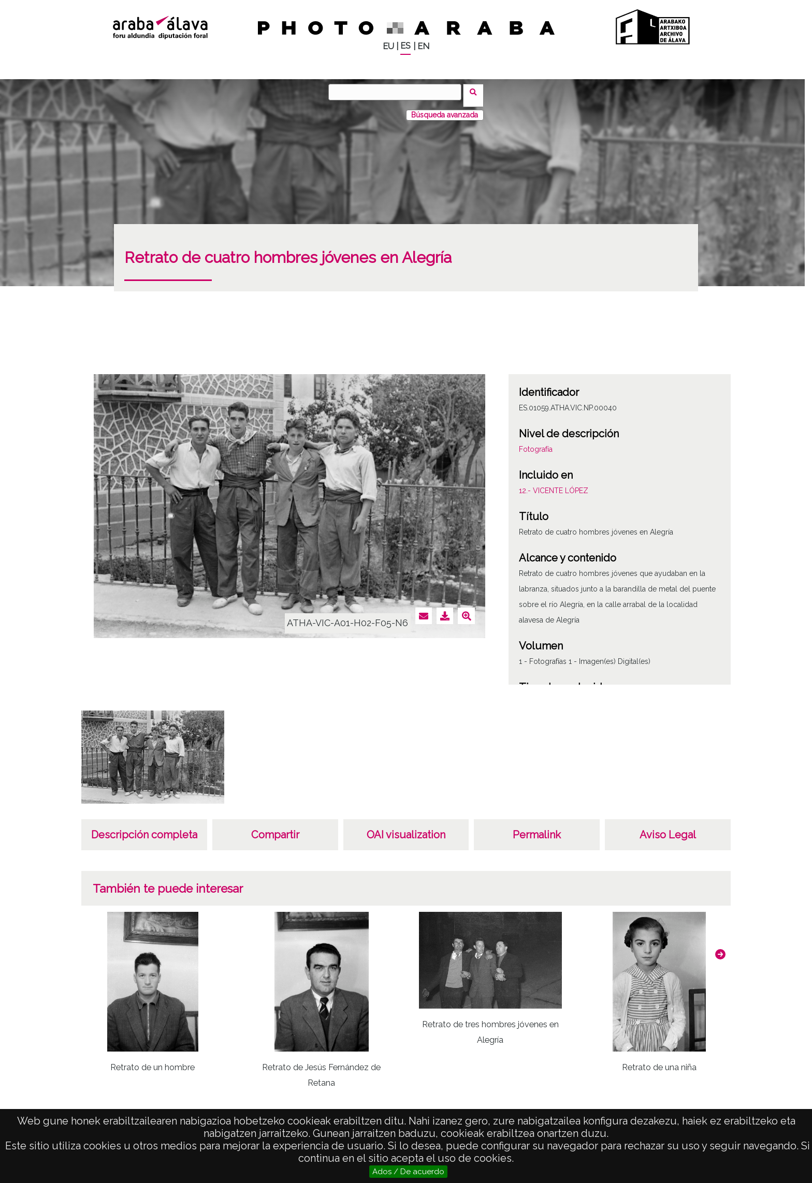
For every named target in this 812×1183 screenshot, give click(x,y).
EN (423, 46)
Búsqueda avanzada (444, 108)
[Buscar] (398, 92)
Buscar (477, 91)
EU (388, 46)
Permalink (537, 828)
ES (405, 46)
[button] (720, 947)
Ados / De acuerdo (408, 1171)
